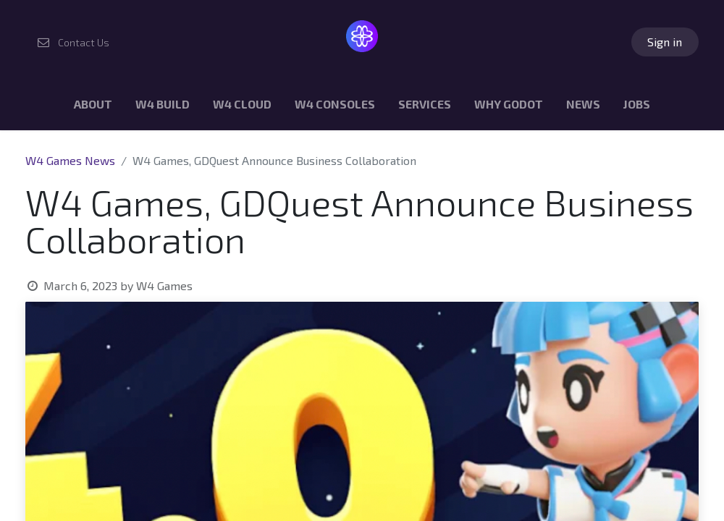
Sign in (664, 41)
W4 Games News (70, 160)
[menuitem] (93, 107)
